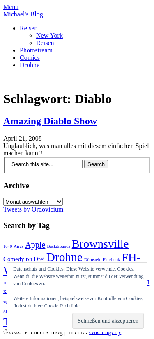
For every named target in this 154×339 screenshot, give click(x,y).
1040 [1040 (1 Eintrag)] (7, 246)
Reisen (29, 28)
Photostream (36, 50)
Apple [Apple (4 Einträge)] (35, 244)
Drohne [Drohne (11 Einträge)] (64, 257)
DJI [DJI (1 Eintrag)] (29, 259)
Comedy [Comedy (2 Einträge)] (13, 259)
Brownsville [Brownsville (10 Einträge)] (100, 243)
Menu (10, 6)
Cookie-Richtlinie (62, 306)
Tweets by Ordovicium (33, 209)
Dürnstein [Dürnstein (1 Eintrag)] (92, 259)
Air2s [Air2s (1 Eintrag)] (18, 246)
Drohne (29, 64)
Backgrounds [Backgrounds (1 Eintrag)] (58, 246)
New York (49, 35)
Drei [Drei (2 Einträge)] (39, 259)
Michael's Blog (23, 14)
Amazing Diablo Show (50, 121)
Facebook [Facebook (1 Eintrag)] (111, 259)
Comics (30, 57)
